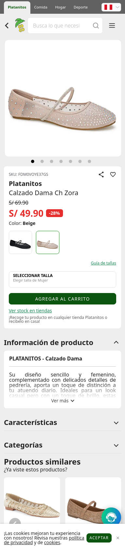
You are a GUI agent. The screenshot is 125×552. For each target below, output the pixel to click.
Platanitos (17, 7)
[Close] (117, 538)
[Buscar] (95, 25)
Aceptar (99, 538)
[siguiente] (32, 161)
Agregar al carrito (62, 299)
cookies (52, 542)
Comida (40, 7)
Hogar (60, 7)
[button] (111, 7)
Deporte (81, 7)
